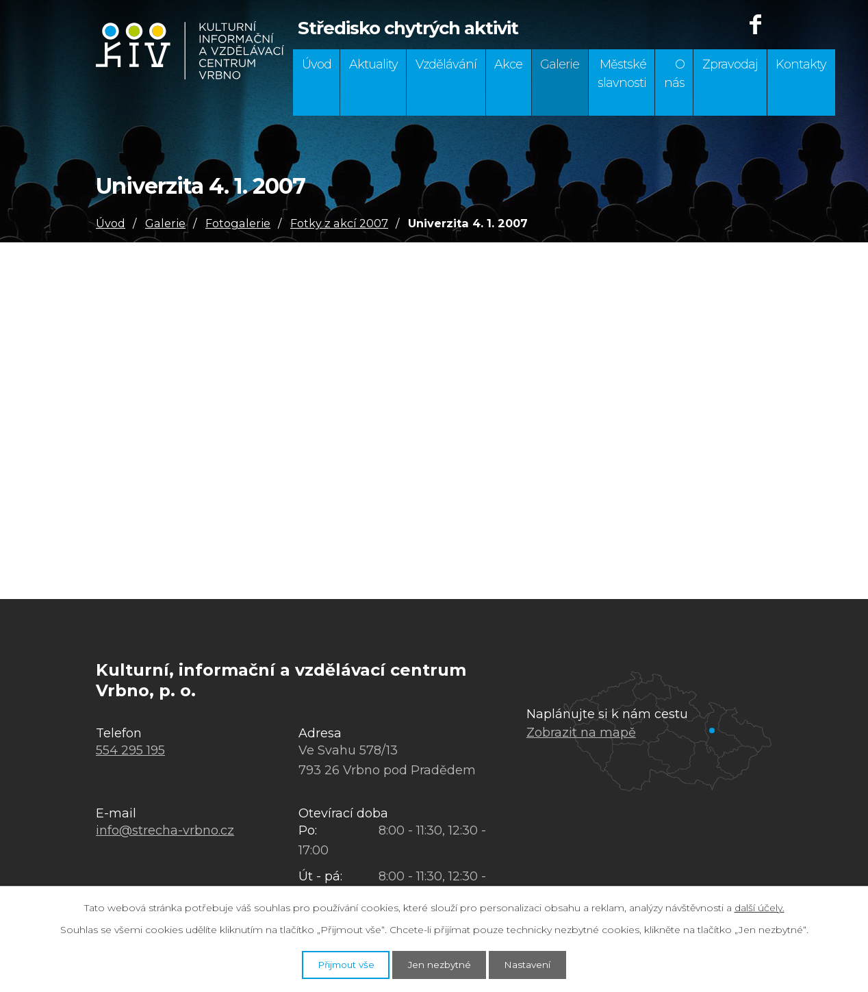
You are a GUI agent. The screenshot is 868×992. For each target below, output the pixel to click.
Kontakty (801, 64)
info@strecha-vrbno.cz (165, 830)
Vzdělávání (446, 64)
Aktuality (373, 64)
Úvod (316, 64)
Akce (508, 64)
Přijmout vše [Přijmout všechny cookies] (335, 963)
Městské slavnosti (622, 73)
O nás (674, 73)
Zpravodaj (730, 64)
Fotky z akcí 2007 (339, 223)
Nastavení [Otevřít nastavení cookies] (539, 963)
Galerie (559, 64)
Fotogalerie (237, 223)
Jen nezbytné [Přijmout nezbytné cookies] (441, 963)
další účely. (759, 906)
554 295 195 (130, 750)
